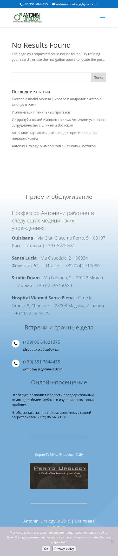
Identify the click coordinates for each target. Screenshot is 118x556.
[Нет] (112, 541)
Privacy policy (64, 548)
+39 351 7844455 (35, 4)
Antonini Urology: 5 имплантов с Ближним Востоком (54, 146)
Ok (46, 548)
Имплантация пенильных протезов (41, 112)
